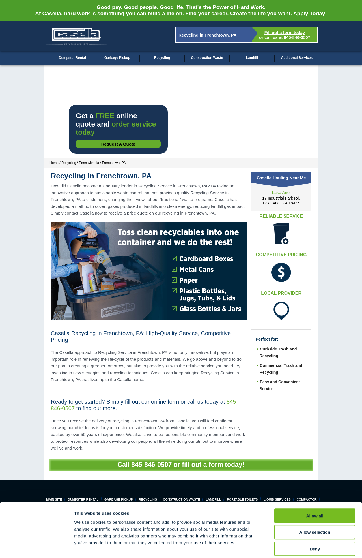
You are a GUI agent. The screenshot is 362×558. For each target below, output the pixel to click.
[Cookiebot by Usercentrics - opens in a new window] (36, 547)
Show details (297, 546)
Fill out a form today (284, 32)
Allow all (315, 488)
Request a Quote (118, 144)
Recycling (162, 58)
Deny (315, 521)
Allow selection (314, 505)
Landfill (252, 58)
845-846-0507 (297, 37)
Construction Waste (207, 58)
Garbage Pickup (117, 58)
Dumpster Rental (72, 58)
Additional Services (297, 58)
